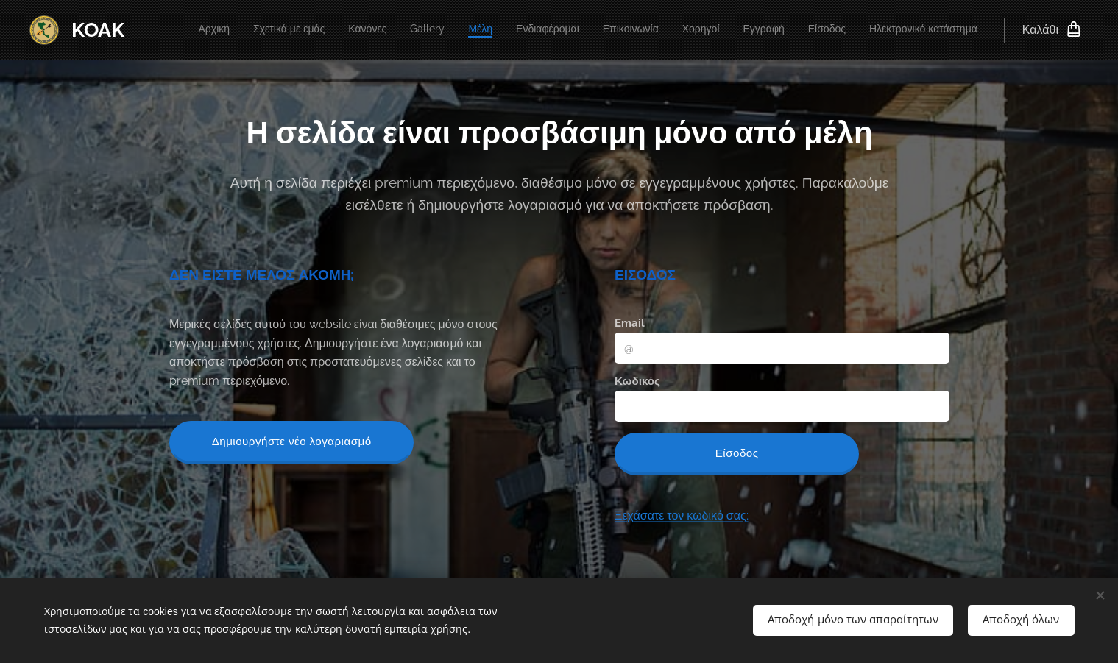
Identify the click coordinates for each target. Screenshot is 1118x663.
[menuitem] (746, 30)
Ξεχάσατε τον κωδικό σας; (681, 515)
